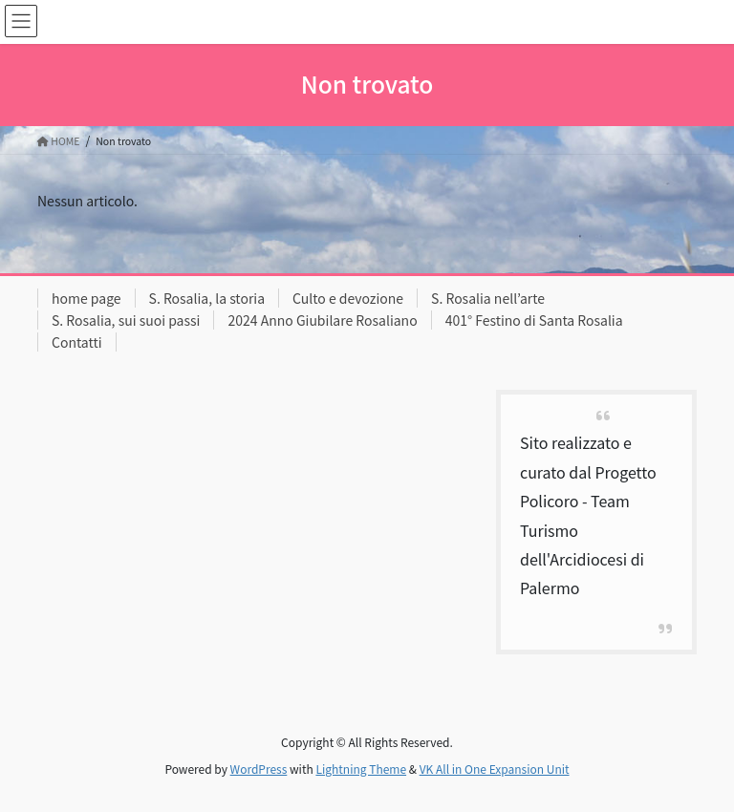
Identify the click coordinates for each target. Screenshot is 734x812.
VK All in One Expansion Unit (495, 768)
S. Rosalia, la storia (207, 298)
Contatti (77, 342)
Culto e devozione (347, 298)
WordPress (259, 768)
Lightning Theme (360, 768)
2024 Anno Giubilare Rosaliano (322, 320)
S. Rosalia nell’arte (488, 298)
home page (86, 298)
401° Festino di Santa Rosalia (534, 320)
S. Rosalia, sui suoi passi (126, 320)
